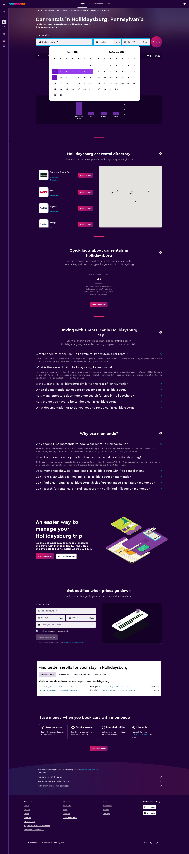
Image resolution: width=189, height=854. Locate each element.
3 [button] (60, 71)
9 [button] (54, 77)
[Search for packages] (4, 27)
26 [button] (72, 89)
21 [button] (84, 83)
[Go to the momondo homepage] (17, 3)
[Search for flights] (4, 11)
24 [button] (61, 89)
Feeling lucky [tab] (100, 674)
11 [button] (66, 77)
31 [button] (61, 95)
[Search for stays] (4, 16)
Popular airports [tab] (47, 674)
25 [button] (66, 89)
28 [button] (84, 89)
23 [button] (55, 89)
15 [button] (90, 77)
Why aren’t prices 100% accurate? (100, 785)
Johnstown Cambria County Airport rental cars (117, 690)
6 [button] (78, 71)
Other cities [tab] (64, 674)
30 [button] (55, 95)
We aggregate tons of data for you (100, 781)
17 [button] (61, 83)
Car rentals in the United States (56, 10)
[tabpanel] (99, 112)
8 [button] (90, 71)
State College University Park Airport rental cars (58, 687)
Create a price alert (139, 734)
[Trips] (4, 34)
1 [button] (90, 65)
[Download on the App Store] (149, 813)
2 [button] (54, 71)
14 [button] (84, 77)
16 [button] (55, 83)
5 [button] (72, 71)
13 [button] (78, 77)
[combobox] (43, 35)
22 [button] (90, 83)
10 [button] (61, 77)
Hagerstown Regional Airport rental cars (115, 687)
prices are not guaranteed (89, 769)
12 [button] (73, 77)
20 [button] (78, 83)
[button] (4, 4)
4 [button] (66, 71)
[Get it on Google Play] (149, 807)
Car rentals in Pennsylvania (79, 10)
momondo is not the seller (100, 776)
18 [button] (67, 83)
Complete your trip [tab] (82, 674)
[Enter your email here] (68, 625)
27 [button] (79, 89)
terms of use (67, 642)
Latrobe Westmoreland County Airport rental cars (58, 690)
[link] (85, 175)
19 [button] (73, 83)
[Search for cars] (4, 21)
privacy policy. (80, 642)
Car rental (39, 10)
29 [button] (90, 89)
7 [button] (84, 71)
